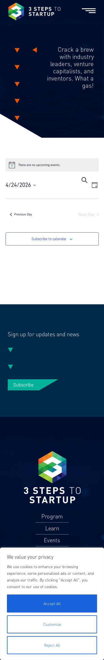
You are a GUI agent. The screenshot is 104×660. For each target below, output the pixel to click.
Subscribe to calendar (49, 239)
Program (52, 516)
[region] (52, 604)
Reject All (52, 645)
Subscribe (23, 384)
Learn (52, 528)
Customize (52, 624)
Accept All (52, 603)
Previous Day (21, 214)
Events (52, 540)
